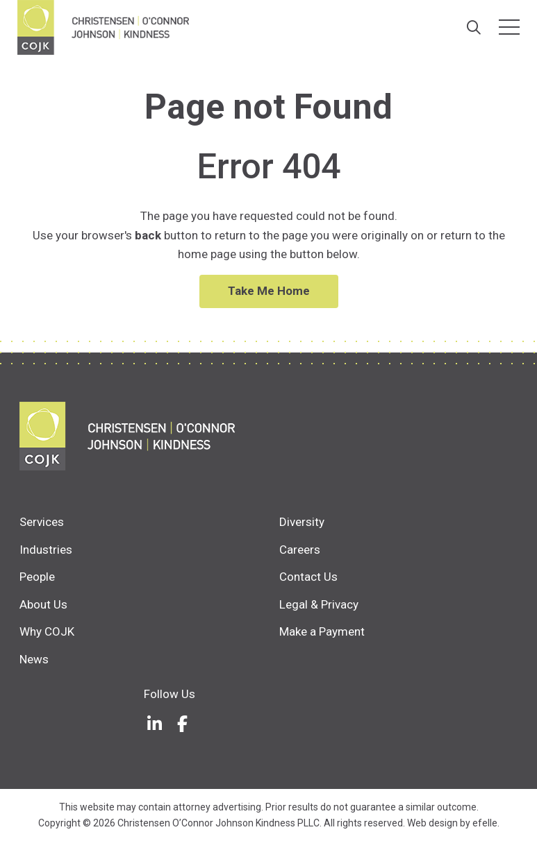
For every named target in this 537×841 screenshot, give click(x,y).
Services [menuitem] (41, 522)
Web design (432, 823)
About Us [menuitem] (43, 604)
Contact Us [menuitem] (308, 577)
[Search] (473, 27)
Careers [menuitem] (299, 550)
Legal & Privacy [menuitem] (318, 604)
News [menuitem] (34, 659)
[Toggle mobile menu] (509, 27)
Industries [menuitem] (45, 550)
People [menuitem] (37, 577)
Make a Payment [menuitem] (322, 631)
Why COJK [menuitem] (46, 631)
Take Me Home (269, 291)
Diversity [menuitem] (301, 522)
